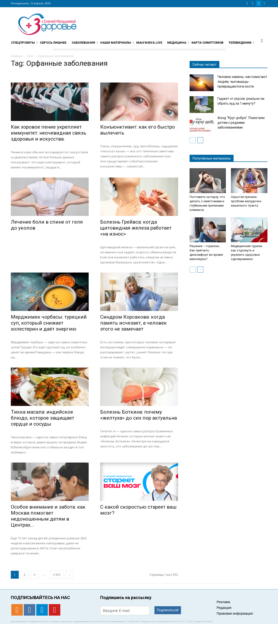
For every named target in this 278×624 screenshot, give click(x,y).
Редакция (224, 608)
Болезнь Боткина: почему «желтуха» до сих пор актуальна (138, 415)
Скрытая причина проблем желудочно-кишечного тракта (246, 201)
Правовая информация (235, 613)
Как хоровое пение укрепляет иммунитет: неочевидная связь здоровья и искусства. (48, 133)
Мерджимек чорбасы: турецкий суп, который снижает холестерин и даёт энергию (49, 323)
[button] (262, 40)
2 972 (57, 575)
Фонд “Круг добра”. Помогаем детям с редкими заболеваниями (241, 122)
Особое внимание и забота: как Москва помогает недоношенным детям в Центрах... (48, 516)
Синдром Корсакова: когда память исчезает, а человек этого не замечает (133, 323)
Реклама (223, 602)
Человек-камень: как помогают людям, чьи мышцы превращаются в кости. (242, 81)
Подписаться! (168, 610)
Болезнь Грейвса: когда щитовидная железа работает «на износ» (136, 228)
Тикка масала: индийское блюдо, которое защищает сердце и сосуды (42, 418)
